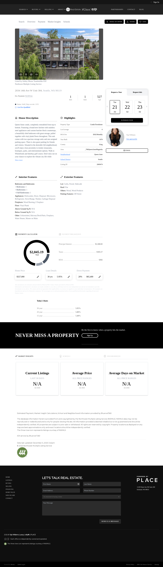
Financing (10, 489)
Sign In (154, 2)
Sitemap (156, 564)
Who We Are (10, 495)
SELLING (49, 9)
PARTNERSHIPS (117, 9)
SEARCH (23, 9)
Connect (9, 498)
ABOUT (62, 9)
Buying (8, 483)
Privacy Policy (130, 564)
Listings (9, 480)
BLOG (141, 9)
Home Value (10, 492)
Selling (9, 486)
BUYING (36, 9)
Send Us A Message (110, 521)
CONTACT (131, 9)
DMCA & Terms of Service (144, 564)
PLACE (33, 535)
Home (8, 477)
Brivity (13, 564)
